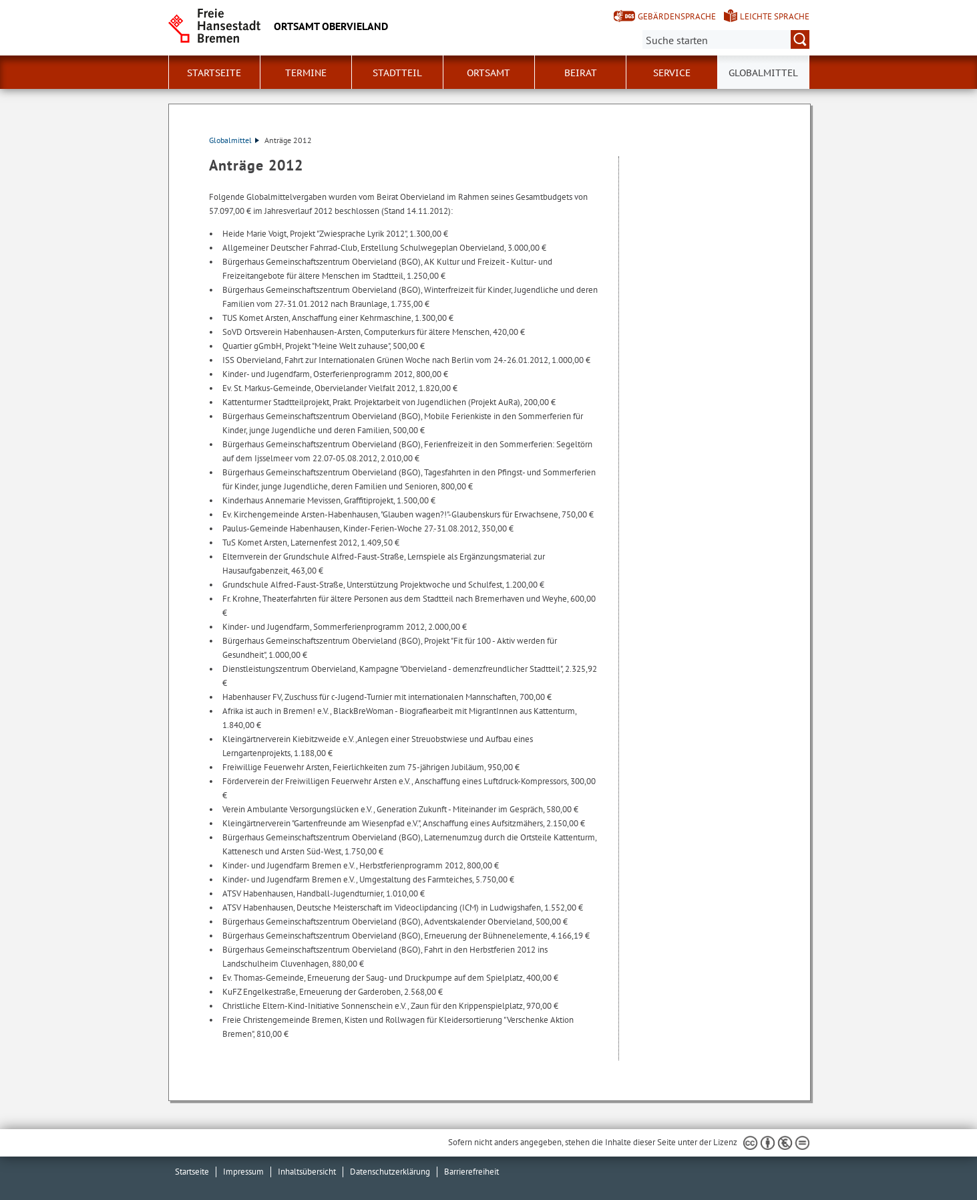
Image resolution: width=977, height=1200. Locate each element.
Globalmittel (234, 140)
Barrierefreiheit (471, 1171)
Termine (306, 73)
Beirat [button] (580, 73)
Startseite (214, 73)
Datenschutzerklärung (390, 1171)
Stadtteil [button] (397, 73)
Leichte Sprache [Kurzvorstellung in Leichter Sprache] (774, 16)
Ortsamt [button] (488, 73)
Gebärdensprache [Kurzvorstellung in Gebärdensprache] (677, 16)
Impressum (243, 1171)
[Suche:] (725, 39)
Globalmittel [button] (763, 73)
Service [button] (672, 73)
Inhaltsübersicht (307, 1171)
